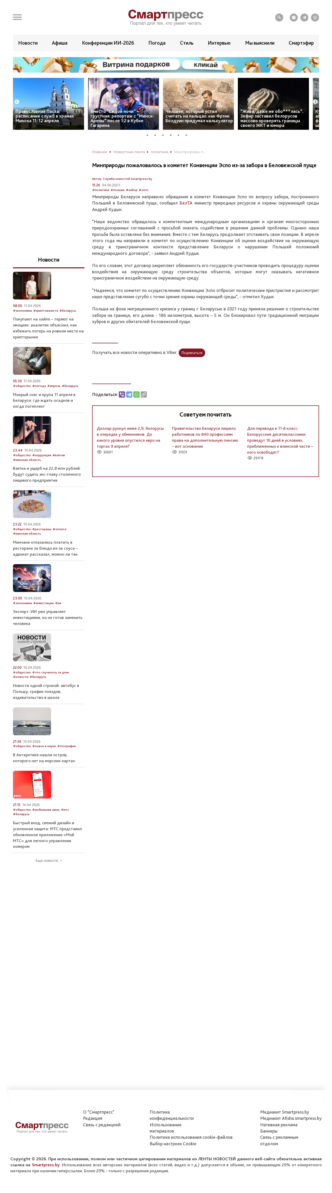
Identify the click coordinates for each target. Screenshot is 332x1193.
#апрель (53, 386)
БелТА (185, 203)
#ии (58, 603)
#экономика (22, 310)
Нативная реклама (279, 1124)
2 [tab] (157, 134)
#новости (20, 677)
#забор (131, 190)
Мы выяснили (259, 43)
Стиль (186, 43)
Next (315, 102)
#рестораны (41, 529)
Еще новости (47, 860)
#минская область (27, 460)
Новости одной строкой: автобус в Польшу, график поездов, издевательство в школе (46, 691)
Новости (28, 43)
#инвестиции (43, 603)
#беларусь (67, 310)
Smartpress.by (46, 1164)
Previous (17, 102)
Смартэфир (301, 43)
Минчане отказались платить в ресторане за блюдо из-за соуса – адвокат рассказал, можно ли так (45, 548)
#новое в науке (44, 746)
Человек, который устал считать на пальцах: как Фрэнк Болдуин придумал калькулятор (199, 115)
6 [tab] (188, 134)
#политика (100, 190)
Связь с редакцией (102, 1124)
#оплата (59, 529)
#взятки (58, 455)
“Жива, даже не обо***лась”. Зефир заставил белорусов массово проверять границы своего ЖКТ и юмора (271, 118)
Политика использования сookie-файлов (191, 1137)
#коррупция (41, 455)
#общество (22, 386)
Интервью (219, 43)
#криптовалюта (45, 310)
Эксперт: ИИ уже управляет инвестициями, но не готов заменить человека (47, 617)
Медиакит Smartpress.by (284, 1112)
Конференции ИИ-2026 (108, 43)
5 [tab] (180, 134)
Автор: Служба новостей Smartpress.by (122, 179)
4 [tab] (172, 134)
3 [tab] (164, 134)
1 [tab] (149, 134)
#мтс (65, 810)
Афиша (59, 43)
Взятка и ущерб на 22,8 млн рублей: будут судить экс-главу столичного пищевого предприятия (47, 474)
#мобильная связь (46, 810)
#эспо (143, 190)
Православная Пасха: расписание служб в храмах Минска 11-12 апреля (45, 115)
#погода (39, 386)
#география (66, 746)
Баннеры (269, 1131)
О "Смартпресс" (98, 1112)
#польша (117, 190)
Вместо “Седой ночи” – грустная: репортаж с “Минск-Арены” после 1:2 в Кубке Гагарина (122, 118)
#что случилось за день (50, 672)
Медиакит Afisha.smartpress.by (291, 1118)
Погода (156, 43)
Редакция (92, 1118)
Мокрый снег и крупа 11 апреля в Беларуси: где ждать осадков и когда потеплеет (44, 400)
